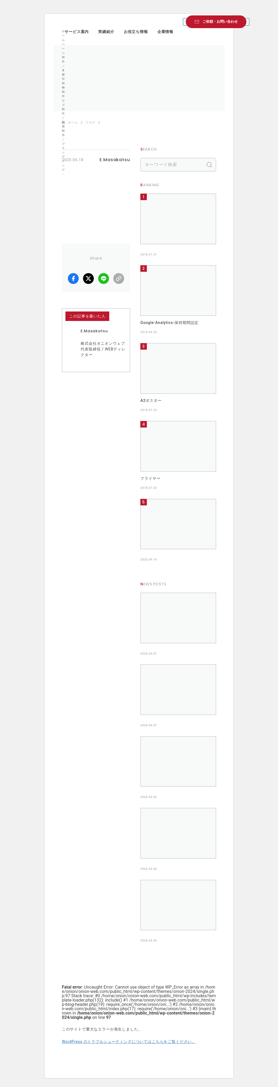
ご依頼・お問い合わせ (220, 21)
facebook (73, 278)
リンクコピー (118, 278)
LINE (103, 278)
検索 (209, 164)
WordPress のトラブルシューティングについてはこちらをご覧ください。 (129, 1041)
